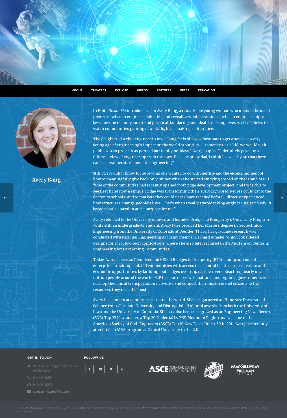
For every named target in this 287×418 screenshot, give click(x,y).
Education (206, 90)
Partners (164, 90)
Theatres (98, 90)
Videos (142, 90)
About (77, 90)
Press (184, 90)
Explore (121, 90)
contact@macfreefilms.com (51, 392)
